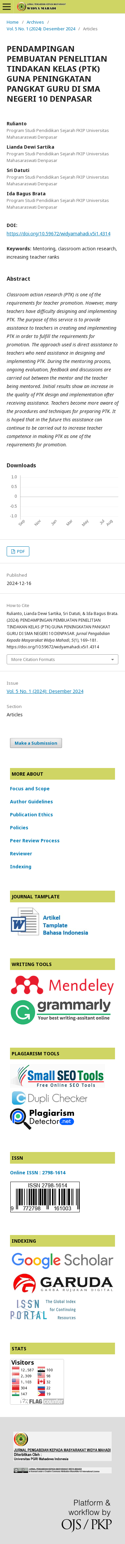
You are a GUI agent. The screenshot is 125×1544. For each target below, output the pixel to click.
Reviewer (21, 853)
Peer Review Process (35, 840)
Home (13, 22)
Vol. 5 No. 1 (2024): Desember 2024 (41, 29)
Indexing (20, 866)
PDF (20, 551)
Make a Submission (36, 743)
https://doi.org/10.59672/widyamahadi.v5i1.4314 (58, 233)
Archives (35, 22)
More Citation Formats (33, 659)
